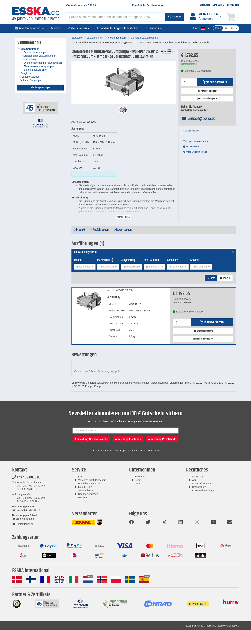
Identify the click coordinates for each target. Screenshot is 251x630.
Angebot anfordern (207, 91)
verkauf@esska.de (198, 119)
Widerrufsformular (202, 483)
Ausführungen (100, 229)
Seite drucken (191, 146)
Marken (56, 28)
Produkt (79, 229)
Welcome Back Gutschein (92, 480)
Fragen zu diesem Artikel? (196, 141)
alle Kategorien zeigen (40, 87)
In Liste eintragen (207, 99)
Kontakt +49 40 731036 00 (218, 5)
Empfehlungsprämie (89, 483)
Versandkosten (86, 490)
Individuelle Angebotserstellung (118, 28)
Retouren (83, 497)
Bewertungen (123, 229)
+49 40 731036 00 (26, 477)
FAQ (80, 476)
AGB (194, 480)
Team (138, 480)
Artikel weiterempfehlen (195, 152)
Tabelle (225, 278)
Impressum (198, 476)
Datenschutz (199, 487)
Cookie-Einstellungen (203, 490)
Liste (211, 278)
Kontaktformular (22, 524)
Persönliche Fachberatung (147, 5)
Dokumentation (191, 131)
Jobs (137, 483)
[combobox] (85, 267)
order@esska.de (23, 518)
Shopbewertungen (88, 494)
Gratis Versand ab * (81, 5)
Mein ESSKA (85, 487)
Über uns (140, 476)
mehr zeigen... (123, 217)
